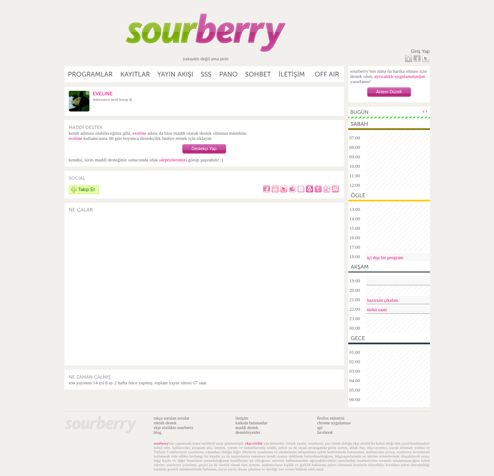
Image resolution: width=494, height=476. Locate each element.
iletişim (242, 418)
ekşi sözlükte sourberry (174, 427)
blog (158, 432)
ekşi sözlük (253, 443)
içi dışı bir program (385, 257)
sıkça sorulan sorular (172, 418)
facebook (325, 432)
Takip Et (86, 189)
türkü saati (377, 309)
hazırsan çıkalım (382, 300)
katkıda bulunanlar (252, 422)
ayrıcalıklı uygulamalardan (399, 76)
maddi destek (247, 427)
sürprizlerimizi (173, 159)
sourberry (161, 443)
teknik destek (165, 422)
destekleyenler (248, 432)
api (319, 427)
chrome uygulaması (334, 422)
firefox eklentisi (331, 418)
